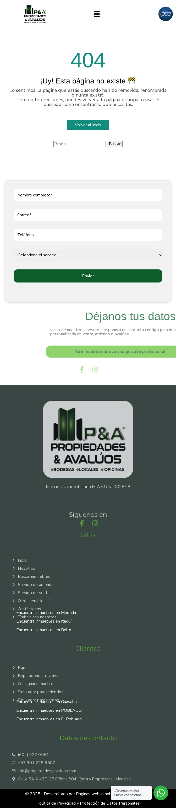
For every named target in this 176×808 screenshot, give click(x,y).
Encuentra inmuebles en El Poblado (49, 719)
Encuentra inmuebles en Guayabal (47, 702)
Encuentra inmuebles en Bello (43, 630)
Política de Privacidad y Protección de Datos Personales (88, 803)
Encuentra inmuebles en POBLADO (49, 710)
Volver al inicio (88, 125)
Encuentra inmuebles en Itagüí (43, 621)
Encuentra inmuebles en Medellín (46, 612)
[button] (96, 13)
